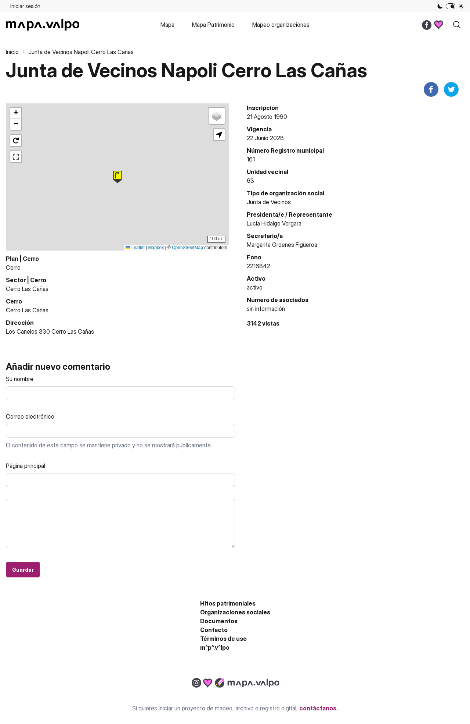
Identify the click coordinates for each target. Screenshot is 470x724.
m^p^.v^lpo (214, 647)
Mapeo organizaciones (281, 24)
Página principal (25, 465)
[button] (117, 177)
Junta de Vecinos (269, 202)
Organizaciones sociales (235, 612)
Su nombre (19, 379)
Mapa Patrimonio (213, 24)
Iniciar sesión (25, 6)
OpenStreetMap (187, 247)
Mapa (167, 24)
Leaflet (135, 247)
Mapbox (156, 247)
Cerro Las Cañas (27, 288)
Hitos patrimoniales (228, 603)
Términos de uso (223, 638)
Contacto (214, 630)
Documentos (219, 621)
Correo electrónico (30, 416)
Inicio (12, 52)
